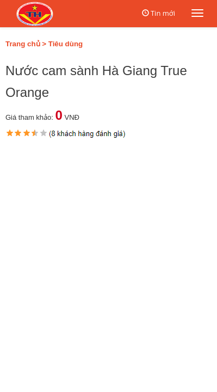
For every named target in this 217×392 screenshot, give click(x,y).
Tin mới (163, 13)
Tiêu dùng (65, 44)
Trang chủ (22, 44)
